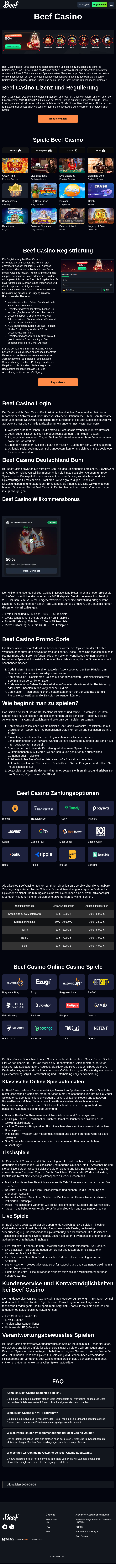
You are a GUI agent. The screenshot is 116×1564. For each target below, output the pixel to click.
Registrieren (99, 4)
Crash (72, 150)
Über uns (50, 1515)
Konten (79, 1527)
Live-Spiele (44, 150)
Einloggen (84, 4)
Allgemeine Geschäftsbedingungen (93, 1515)
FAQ (48, 1527)
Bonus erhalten (58, 118)
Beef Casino (82, 1537)
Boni (48, 1532)
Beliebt (15, 150)
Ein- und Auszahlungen (87, 1532)
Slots (100, 150)
